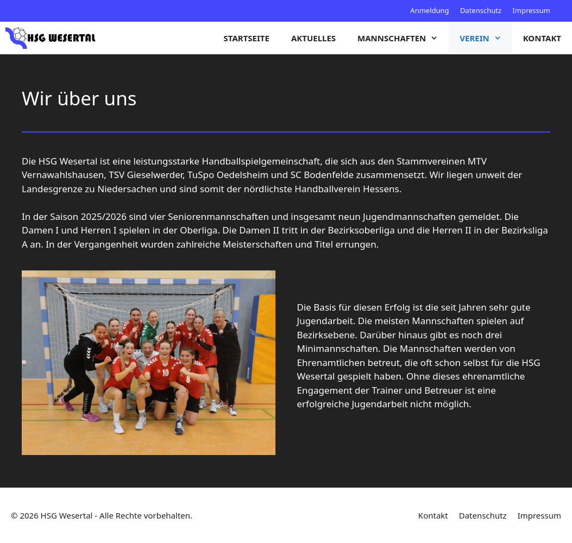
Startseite (246, 38)
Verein (486, 38)
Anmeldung (429, 10)
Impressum (531, 10)
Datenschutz (480, 10)
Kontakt (542, 38)
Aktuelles (313, 38)
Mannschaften (403, 38)
